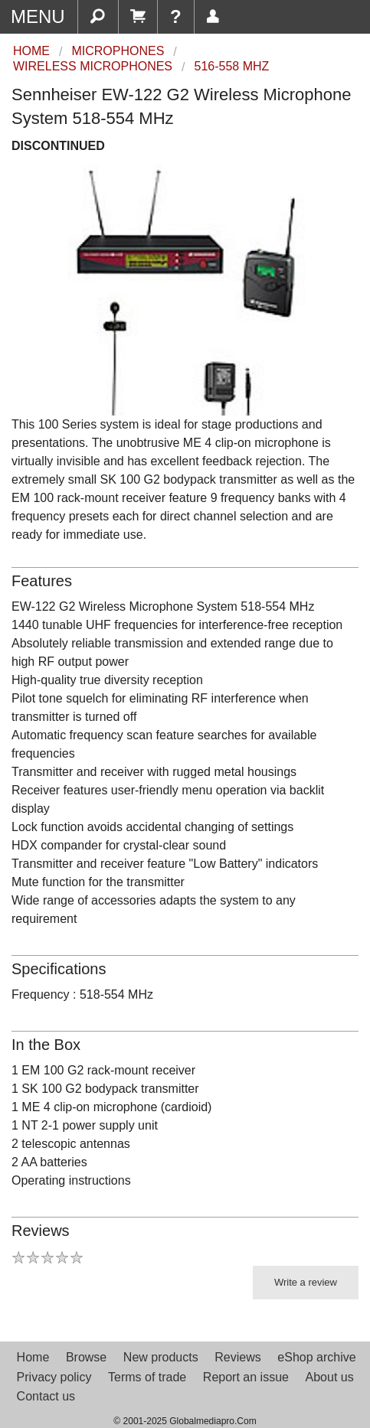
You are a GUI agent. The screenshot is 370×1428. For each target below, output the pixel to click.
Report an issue (246, 1377)
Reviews (237, 1357)
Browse (86, 1357)
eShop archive (316, 1357)
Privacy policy (54, 1377)
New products (160, 1357)
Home (33, 1357)
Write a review (305, 1282)
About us (330, 1377)
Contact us (46, 1396)
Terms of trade (147, 1377)
